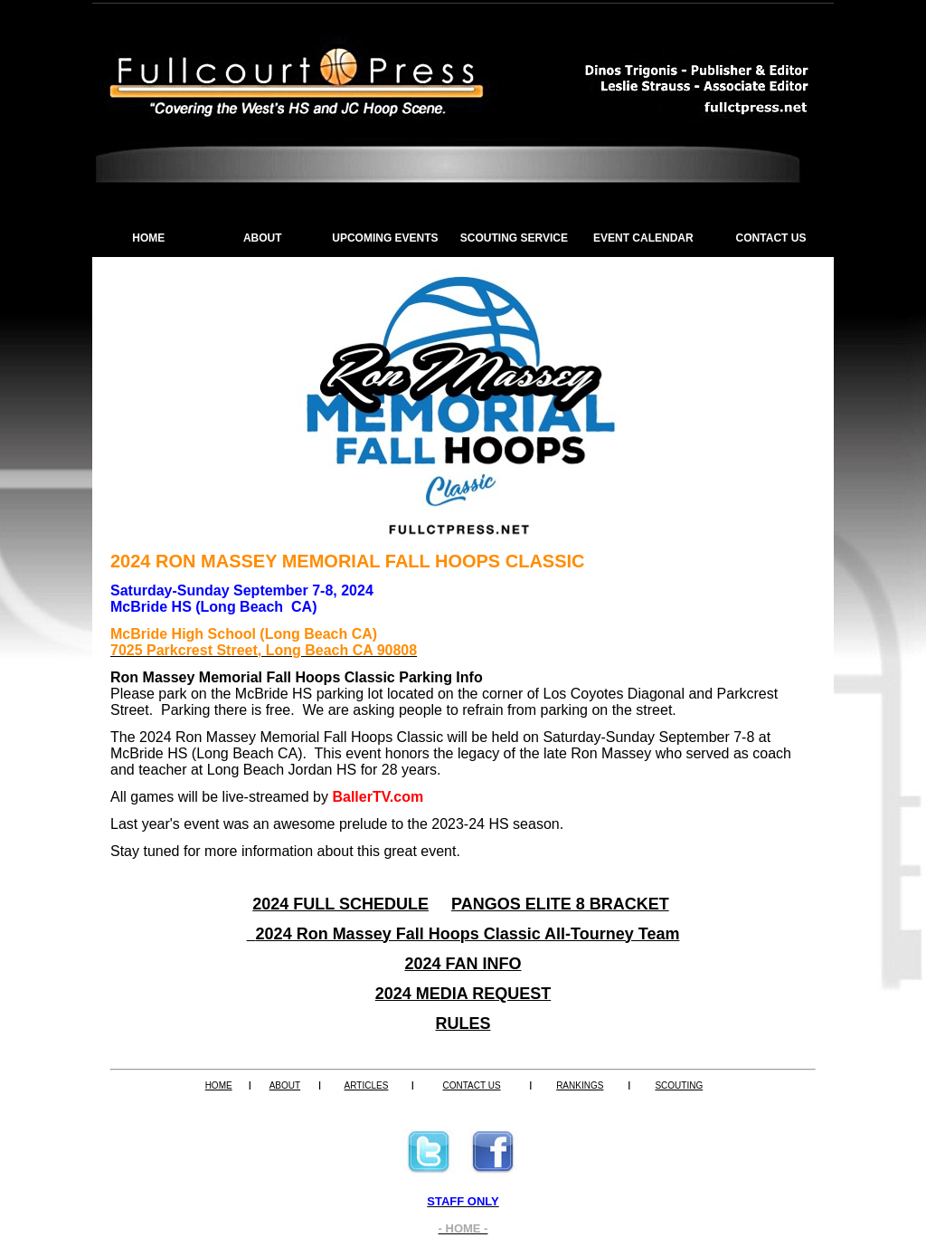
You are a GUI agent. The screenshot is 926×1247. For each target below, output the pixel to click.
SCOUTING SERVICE (514, 238)
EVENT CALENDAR (643, 238)
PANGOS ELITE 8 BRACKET (560, 904)
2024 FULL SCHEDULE (340, 904)
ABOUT (262, 238)
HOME (148, 238)
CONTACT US (771, 238)
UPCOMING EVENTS (385, 238)
